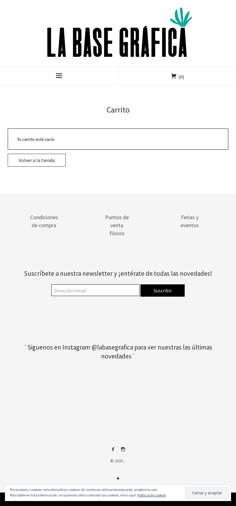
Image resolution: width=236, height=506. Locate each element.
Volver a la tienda (37, 160)
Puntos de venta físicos (117, 225)
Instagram (123, 451)
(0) (181, 77)
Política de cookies (151, 495)
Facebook (113, 451)
